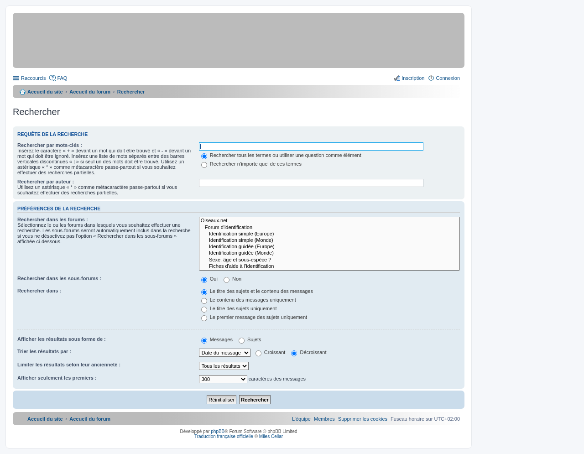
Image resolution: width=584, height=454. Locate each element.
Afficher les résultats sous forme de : (61, 339)
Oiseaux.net (329, 221)
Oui (209, 279)
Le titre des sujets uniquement (239, 308)
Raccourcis (33, 78)
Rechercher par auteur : (45, 181)
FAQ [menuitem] (62, 78)
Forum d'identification (329, 227)
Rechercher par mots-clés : (49, 145)
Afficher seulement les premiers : (57, 378)
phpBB (217, 431)
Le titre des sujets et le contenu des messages (257, 291)
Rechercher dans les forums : (52, 219)
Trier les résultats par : (44, 351)
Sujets (250, 339)
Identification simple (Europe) (329, 234)
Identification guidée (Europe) (329, 247)
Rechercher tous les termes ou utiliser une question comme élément (281, 155)
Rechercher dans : (39, 290)
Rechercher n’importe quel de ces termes (251, 164)
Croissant (271, 352)
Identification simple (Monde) (329, 240)
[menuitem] (362, 419)
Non (232, 279)
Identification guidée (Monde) (329, 253)
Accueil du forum (89, 91)
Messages (217, 339)
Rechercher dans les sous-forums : (59, 278)
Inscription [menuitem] (413, 78)
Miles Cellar (271, 436)
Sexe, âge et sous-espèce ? (329, 260)
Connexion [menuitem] (448, 78)
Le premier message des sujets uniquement (254, 317)
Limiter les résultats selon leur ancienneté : (68, 364)
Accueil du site (45, 91)
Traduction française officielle (223, 436)
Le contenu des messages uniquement (248, 300)
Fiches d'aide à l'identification (329, 266)
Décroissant (308, 352)
